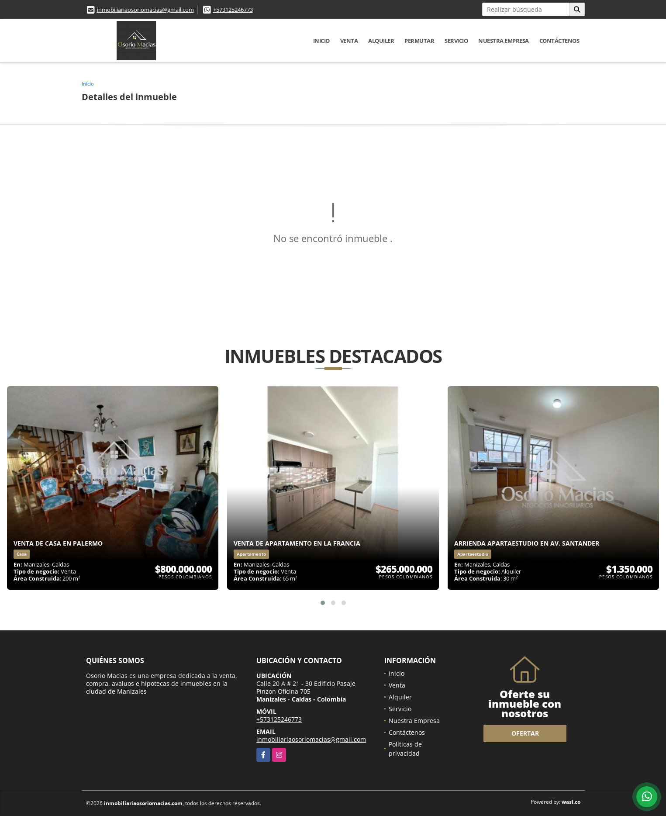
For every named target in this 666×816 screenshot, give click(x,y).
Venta (349, 41)
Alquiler (381, 41)
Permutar (419, 41)
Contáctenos (559, 41)
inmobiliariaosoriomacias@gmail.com (145, 10)
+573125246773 (233, 10)
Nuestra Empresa (503, 41)
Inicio (321, 41)
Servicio (456, 41)
